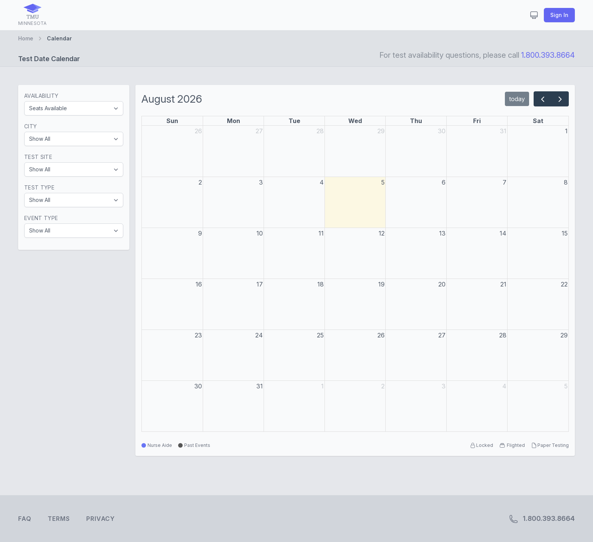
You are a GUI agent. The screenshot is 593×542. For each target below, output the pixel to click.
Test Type (39, 187)
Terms (59, 518)
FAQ (24, 518)
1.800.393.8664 (548, 55)
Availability (41, 95)
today (517, 99)
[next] (560, 98)
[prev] (542, 98)
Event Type (41, 218)
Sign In (559, 15)
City (30, 126)
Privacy (100, 518)
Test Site (38, 157)
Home (25, 38)
